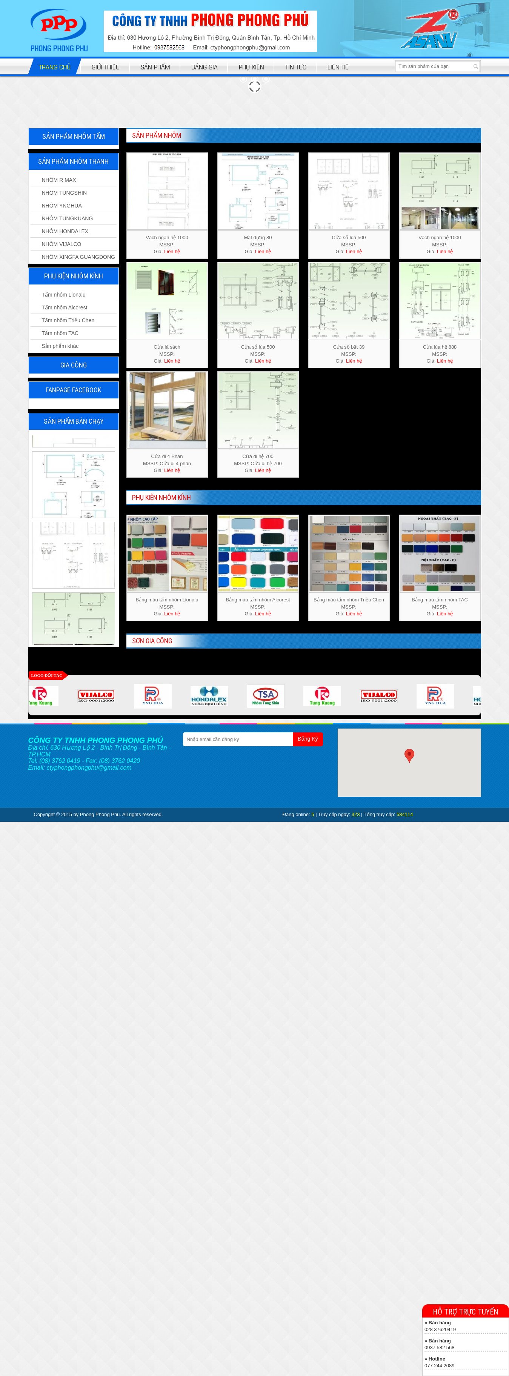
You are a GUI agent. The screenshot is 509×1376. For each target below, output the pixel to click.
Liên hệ (338, 66)
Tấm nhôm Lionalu (64, 295)
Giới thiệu (106, 66)
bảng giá (204, 66)
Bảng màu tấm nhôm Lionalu (167, 600)
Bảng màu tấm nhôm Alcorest (258, 600)
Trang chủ (55, 66)
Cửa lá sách (167, 347)
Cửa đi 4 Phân (167, 456)
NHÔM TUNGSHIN (64, 193)
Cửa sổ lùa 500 (349, 237)
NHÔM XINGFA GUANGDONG (78, 257)
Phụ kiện (251, 66)
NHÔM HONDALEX (65, 231)
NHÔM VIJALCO (62, 244)
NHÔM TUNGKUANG (67, 218)
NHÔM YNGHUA (62, 206)
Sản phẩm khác (60, 346)
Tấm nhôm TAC (60, 333)
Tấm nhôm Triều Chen (68, 320)
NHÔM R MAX (59, 180)
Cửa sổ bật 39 (348, 347)
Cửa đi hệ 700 (258, 456)
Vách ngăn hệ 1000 (167, 237)
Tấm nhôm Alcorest (65, 307)
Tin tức (295, 66)
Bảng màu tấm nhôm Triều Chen (349, 600)
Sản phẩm (155, 66)
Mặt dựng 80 (258, 237)
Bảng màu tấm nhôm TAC (440, 600)
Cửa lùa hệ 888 (440, 347)
